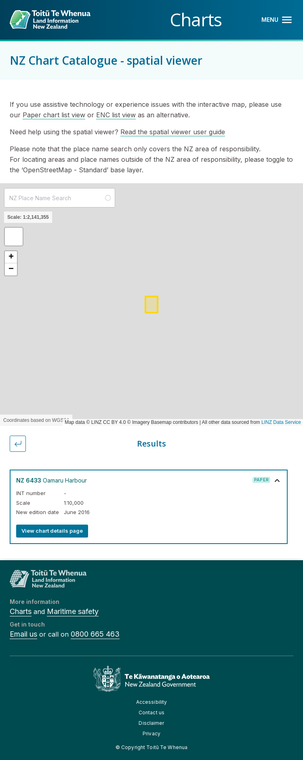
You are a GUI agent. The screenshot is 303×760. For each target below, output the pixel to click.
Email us (23, 634)
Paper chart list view (54, 115)
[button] (14, 237)
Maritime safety (73, 611)
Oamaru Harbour (51, 480)
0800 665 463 (95, 634)
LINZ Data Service (281, 422)
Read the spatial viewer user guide (172, 132)
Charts (21, 611)
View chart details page (52, 530)
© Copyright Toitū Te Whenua (151, 747)
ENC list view (116, 115)
